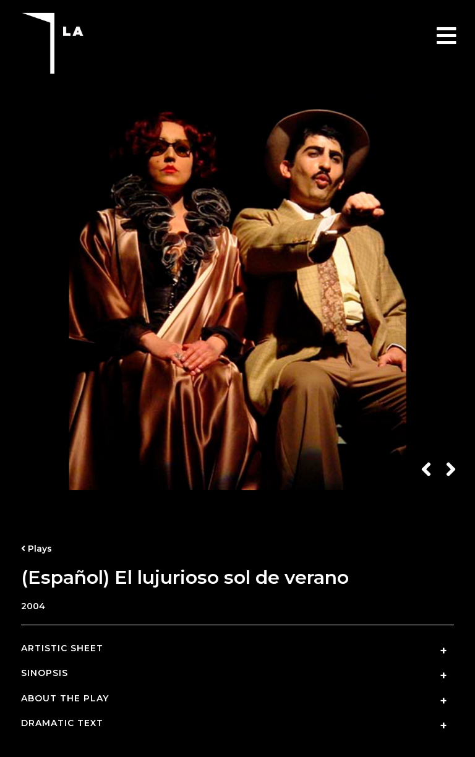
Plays (36, 548)
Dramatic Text (62, 723)
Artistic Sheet (62, 648)
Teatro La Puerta (83, 43)
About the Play (65, 698)
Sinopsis (44, 673)
